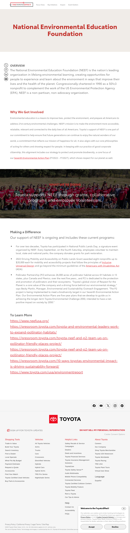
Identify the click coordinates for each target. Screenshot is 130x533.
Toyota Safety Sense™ (74, 470)
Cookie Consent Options (114, 434)
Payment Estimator (12, 464)
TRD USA (99, 464)
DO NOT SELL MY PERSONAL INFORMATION (102, 430)
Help (67, 503)
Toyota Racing (100, 461)
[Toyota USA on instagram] (115, 406)
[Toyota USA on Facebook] (94, 406)
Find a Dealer (10, 454)
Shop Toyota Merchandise (105, 450)
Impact (62, 4)
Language (99, 477)
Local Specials (11, 457)
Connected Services (73, 480)
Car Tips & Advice (72, 497)
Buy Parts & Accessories (15, 481)
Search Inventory (12, 450)
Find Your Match (11, 474)
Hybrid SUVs (40, 471)
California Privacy (23, 524)
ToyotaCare (69, 466)
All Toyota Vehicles (42, 443)
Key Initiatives (52, 4)
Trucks (37, 450)
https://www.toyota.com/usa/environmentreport (46, 372)
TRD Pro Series (41, 474)
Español (98, 481)
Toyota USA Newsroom (104, 454)
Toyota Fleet (70, 490)
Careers (98, 443)
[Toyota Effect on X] (108, 406)
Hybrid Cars (39, 467)
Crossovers (39, 457)
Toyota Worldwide (102, 457)
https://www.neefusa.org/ (29, 320)
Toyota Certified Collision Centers (78, 483)
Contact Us (69, 507)
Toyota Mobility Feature (74, 487)
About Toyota (101, 440)
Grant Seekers (73, 4)
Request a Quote (12, 467)
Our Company (100, 447)
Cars (37, 454)
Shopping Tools (12, 440)
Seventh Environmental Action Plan (31, 157)
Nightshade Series (42, 478)
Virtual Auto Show (102, 471)
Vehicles (39, 440)
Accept (92, 527)
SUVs (37, 447)
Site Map (45, 524)
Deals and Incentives (73, 453)
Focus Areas (40, 4)
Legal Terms (36, 524)
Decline (115, 527)
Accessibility (70, 510)
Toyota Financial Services (75, 457)
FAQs (67, 514)
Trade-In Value (11, 443)
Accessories (10, 471)
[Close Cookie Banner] (123, 508)
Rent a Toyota (70, 494)
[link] (25, 430)
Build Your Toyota (12, 447)
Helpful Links (71, 440)
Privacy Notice (86, 517)
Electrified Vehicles (42, 461)
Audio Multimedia (72, 473)
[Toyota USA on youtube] (101, 406)
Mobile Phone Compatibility (76, 477)
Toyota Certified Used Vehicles (17, 478)
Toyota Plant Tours (102, 467)
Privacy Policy (10, 524)
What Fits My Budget (13, 461)
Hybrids (38, 464)
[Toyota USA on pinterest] (122, 406)
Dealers (68, 450)
